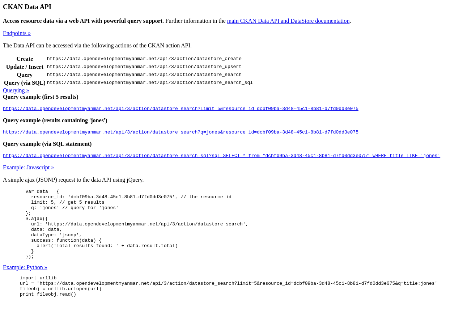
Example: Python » (25, 285)
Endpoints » (17, 33)
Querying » (16, 90)
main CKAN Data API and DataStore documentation (288, 21)
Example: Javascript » (28, 171)
